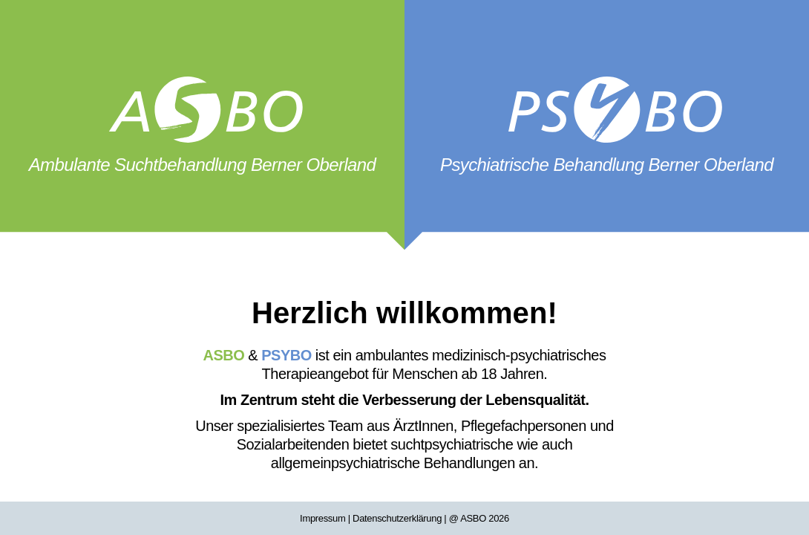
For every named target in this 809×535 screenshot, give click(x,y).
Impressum (322, 518)
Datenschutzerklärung (397, 518)
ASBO (224, 355)
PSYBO (286, 355)
